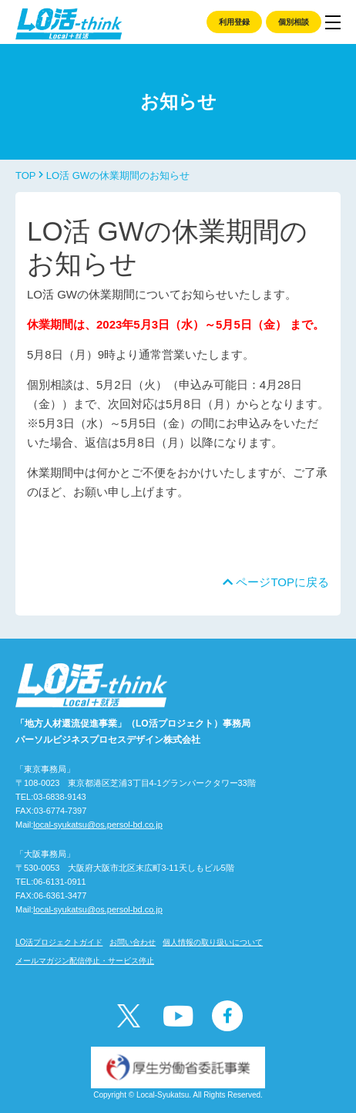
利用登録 (234, 22)
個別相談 (293, 22)
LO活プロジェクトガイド (58, 942)
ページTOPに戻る (276, 582)
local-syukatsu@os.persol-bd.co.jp (98, 824)
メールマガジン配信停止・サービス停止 (84, 960)
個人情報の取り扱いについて (213, 942)
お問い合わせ (132, 942)
